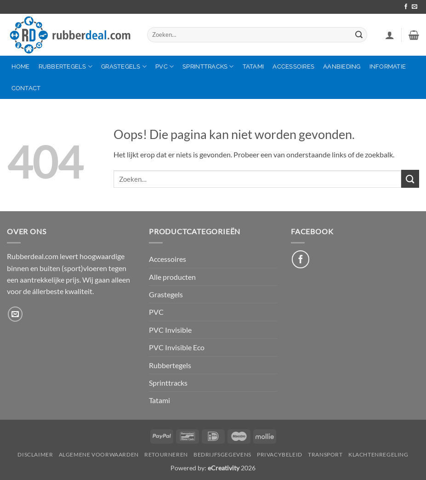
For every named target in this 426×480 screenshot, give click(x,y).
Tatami (253, 66)
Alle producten (172, 276)
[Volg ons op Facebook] (406, 7)
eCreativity (223, 468)
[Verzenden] (359, 34)
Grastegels (124, 66)
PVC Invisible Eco (176, 347)
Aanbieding (342, 66)
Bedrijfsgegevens (222, 454)
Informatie (387, 66)
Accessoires (293, 66)
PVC (164, 66)
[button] (389, 35)
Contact (26, 88)
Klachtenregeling (378, 454)
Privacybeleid (279, 454)
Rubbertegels (66, 66)
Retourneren (166, 454)
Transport (325, 454)
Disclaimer (35, 454)
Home (20, 66)
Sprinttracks (208, 66)
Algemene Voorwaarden (99, 454)
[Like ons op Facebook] (300, 259)
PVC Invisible (170, 329)
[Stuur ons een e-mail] (414, 7)
